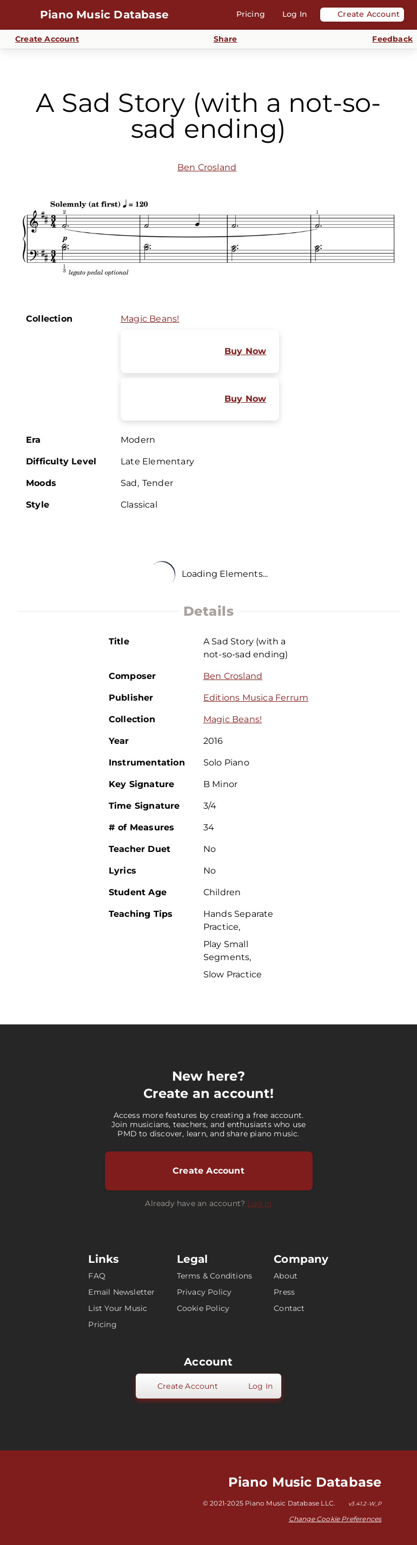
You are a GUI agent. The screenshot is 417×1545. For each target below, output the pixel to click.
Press (284, 1292)
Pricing (102, 1324)
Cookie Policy (203, 1308)
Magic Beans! (150, 319)
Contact (289, 1308)
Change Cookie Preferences (335, 1519)
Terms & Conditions (215, 1276)
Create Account (208, 1171)
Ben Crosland (206, 167)
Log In (259, 1203)
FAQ (96, 1276)
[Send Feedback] (386, 39)
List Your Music (117, 1308)
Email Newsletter (121, 1292)
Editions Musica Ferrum (255, 697)
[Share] (219, 39)
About (285, 1276)
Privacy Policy (204, 1292)
